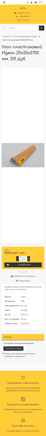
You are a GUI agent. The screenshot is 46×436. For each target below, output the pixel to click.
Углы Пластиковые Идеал (26, 36)
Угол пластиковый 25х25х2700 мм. (17, 40)
